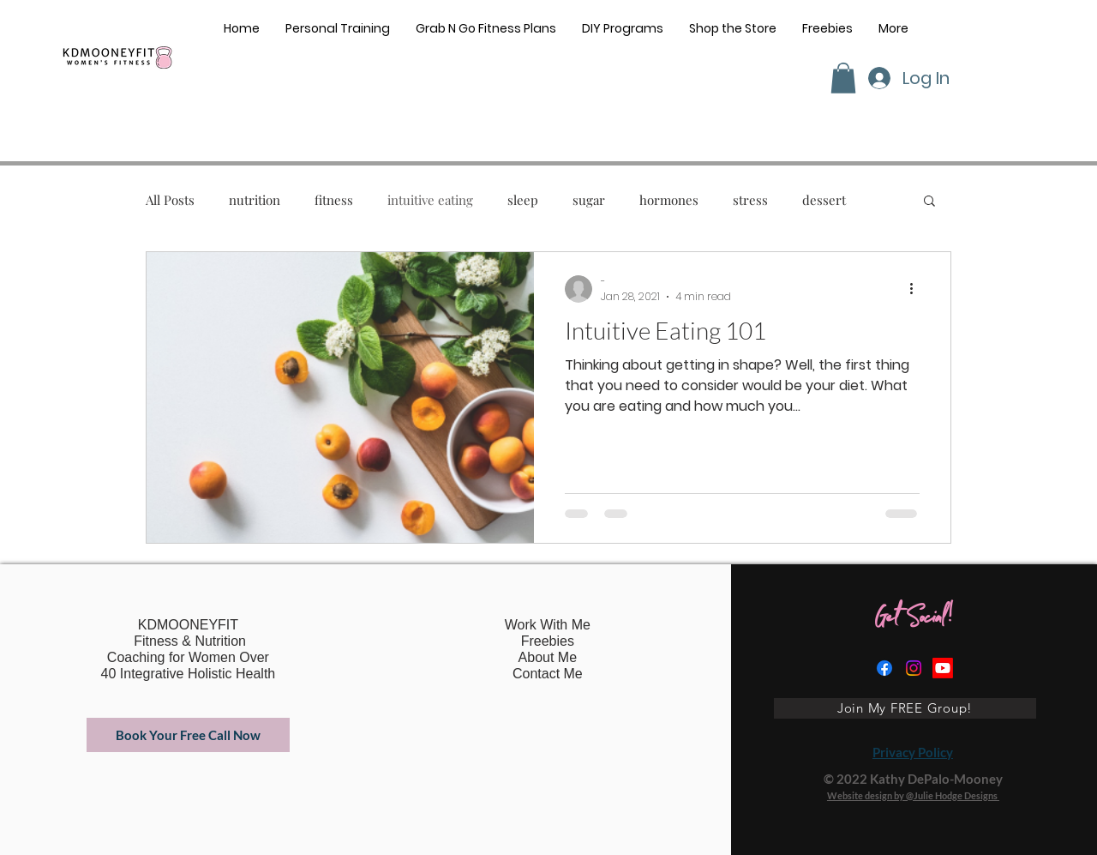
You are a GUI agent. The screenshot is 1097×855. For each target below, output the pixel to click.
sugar (588, 200)
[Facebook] (884, 668)
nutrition (254, 200)
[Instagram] (913, 668)
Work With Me (547, 624)
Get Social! (913, 620)
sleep (522, 200)
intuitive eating (430, 200)
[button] (843, 78)
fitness (334, 200)
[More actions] (917, 289)
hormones (668, 200)
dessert (824, 200)
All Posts (170, 200)
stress (750, 200)
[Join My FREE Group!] (905, 708)
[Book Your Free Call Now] (188, 735)
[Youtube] (942, 668)
